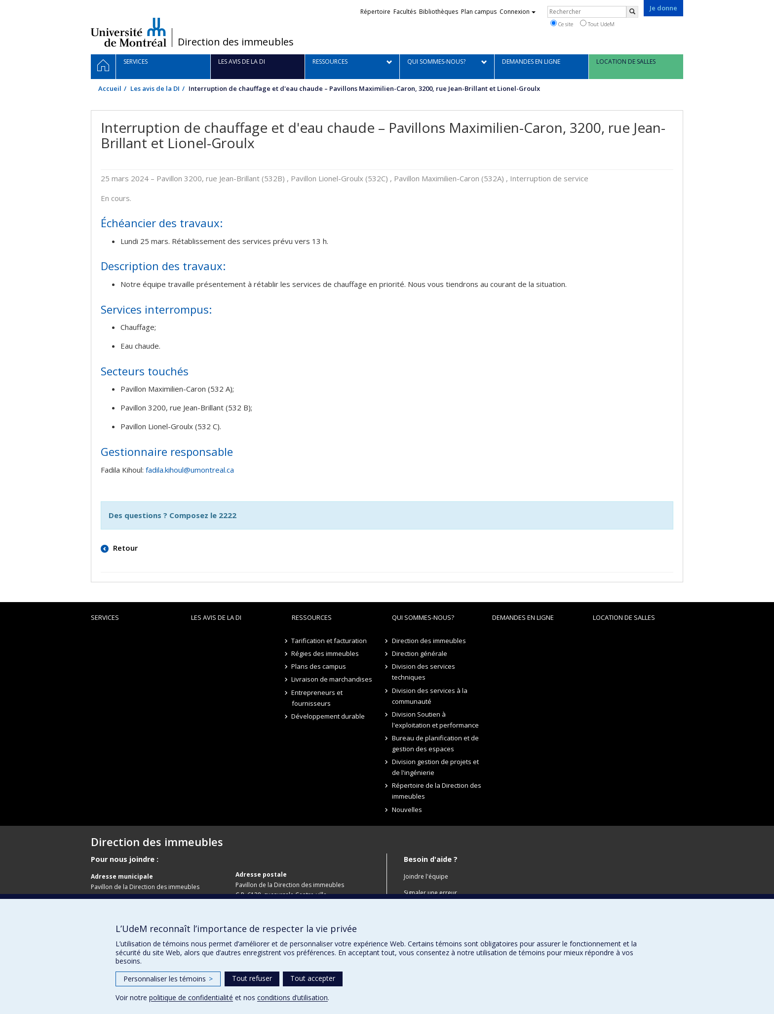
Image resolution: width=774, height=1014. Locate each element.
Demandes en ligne (523, 617)
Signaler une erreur (430, 893)
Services (105, 617)
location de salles (624, 617)
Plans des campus (319, 666)
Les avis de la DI (155, 88)
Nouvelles (407, 809)
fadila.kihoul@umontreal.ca (190, 470)
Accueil (109, 88)
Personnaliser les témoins (168, 978)
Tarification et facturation (329, 640)
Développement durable (328, 716)
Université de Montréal (128, 32)
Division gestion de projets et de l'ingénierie (435, 767)
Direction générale (419, 653)
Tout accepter (312, 978)
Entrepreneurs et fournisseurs (317, 698)
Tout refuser (252, 978)
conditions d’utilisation (292, 997)
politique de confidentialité (191, 997)
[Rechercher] (632, 12)
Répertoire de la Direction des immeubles (436, 791)
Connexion (518, 11)
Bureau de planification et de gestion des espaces (435, 743)
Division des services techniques (423, 672)
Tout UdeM (597, 24)
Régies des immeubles (325, 653)
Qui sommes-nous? (423, 617)
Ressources (312, 617)
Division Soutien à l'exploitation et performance (435, 720)
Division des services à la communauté (429, 696)
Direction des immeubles (236, 42)
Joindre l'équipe (426, 876)
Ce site (561, 24)
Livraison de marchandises (332, 679)
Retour (124, 548)
